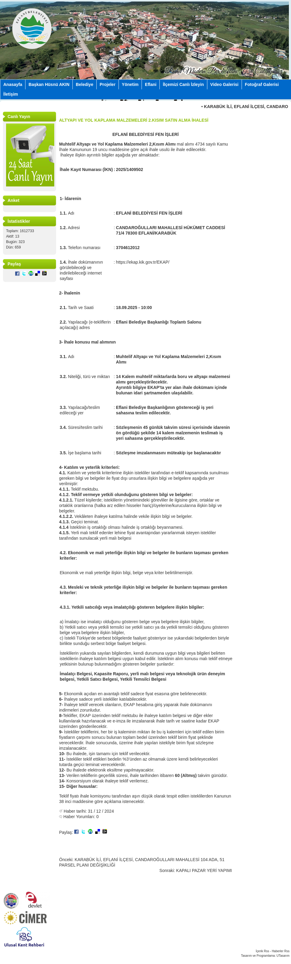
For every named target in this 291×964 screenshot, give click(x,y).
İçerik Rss (262, 951)
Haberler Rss (280, 951)
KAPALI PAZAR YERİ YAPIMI (204, 870)
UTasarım (282, 955)
